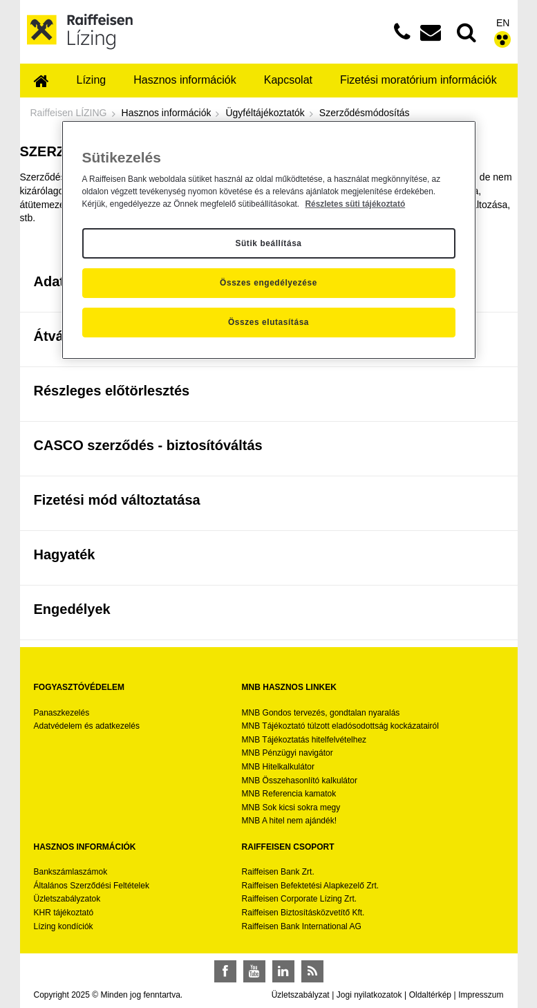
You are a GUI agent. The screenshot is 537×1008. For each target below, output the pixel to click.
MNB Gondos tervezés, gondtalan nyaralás (321, 713)
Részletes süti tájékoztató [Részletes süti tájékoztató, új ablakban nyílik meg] (355, 204)
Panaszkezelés (62, 713)
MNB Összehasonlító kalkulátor (299, 780)
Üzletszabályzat (301, 995)
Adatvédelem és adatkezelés (87, 726)
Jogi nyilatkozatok (369, 995)
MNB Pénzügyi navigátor (287, 753)
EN (502, 22)
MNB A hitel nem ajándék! (289, 820)
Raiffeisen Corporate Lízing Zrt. (299, 899)
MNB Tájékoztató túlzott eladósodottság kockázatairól (340, 726)
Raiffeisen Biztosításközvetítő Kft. (303, 912)
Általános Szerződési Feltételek (91, 885)
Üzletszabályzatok (67, 899)
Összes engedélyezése (268, 283)
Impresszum (480, 995)
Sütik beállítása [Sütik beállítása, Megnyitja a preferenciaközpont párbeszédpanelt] (268, 243)
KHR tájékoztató (64, 912)
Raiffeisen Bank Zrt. (278, 872)
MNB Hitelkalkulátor (278, 767)
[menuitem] (41, 81)
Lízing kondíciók (63, 926)
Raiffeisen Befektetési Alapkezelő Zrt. (310, 885)
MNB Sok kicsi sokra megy (291, 807)
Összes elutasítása (268, 322)
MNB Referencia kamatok (289, 794)
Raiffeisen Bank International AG (301, 926)
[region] (269, 240)
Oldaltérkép (430, 995)
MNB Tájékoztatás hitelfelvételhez (304, 740)
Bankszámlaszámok (71, 872)
